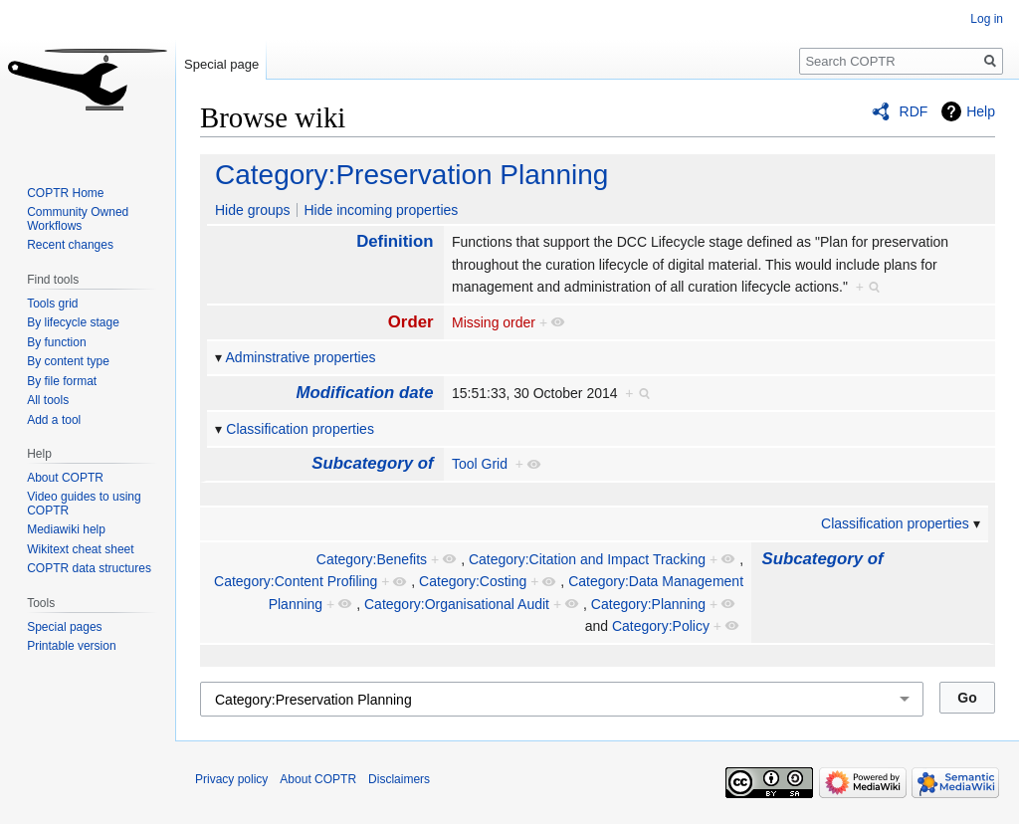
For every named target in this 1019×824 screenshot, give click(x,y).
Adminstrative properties (301, 357)
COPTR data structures (89, 568)
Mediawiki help (66, 529)
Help (980, 111)
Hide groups (253, 210)
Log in (986, 19)
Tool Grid (480, 464)
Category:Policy (661, 626)
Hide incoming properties (381, 210)
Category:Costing (472, 581)
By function (56, 342)
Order (411, 321)
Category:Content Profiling (295, 581)
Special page (221, 64)
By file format (62, 381)
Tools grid (52, 303)
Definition (394, 241)
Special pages (64, 627)
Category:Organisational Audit (456, 604)
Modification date (365, 392)
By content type (68, 361)
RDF (914, 111)
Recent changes (70, 245)
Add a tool (54, 420)
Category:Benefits (371, 559)
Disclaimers (399, 779)
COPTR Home (65, 193)
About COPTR (65, 478)
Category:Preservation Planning (411, 174)
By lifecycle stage (73, 322)
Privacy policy (231, 779)
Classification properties (300, 429)
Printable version (71, 646)
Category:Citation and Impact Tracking (587, 559)
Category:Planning (648, 604)
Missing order (493, 322)
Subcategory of (372, 463)
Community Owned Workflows (77, 219)
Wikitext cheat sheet (80, 549)
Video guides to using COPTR (84, 503)
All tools (48, 400)
